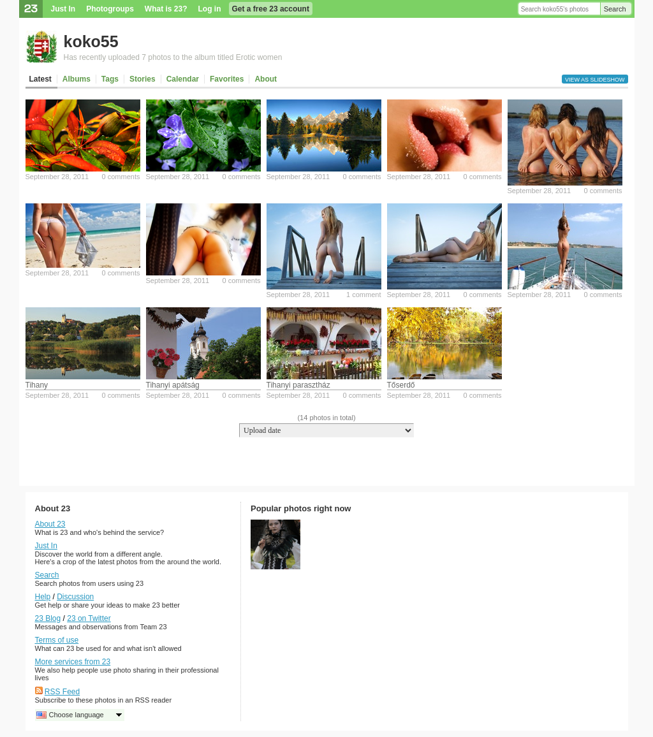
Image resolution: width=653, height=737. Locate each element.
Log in (209, 8)
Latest (40, 79)
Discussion (75, 596)
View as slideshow (595, 80)
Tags (110, 79)
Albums (76, 79)
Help (43, 596)
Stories (142, 79)
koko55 (91, 41)
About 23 (50, 524)
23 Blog (48, 618)
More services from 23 (73, 661)
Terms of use (57, 640)
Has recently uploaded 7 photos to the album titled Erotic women (173, 57)
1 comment (363, 294)
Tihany (37, 385)
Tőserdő (401, 385)
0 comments (121, 176)
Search (615, 9)
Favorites (227, 79)
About (265, 79)
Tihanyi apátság (173, 385)
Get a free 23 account (270, 8)
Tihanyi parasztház (298, 385)
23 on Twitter (88, 618)
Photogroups (110, 8)
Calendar (182, 79)
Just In (63, 8)
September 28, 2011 (57, 176)
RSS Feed (62, 691)
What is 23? (166, 8)
